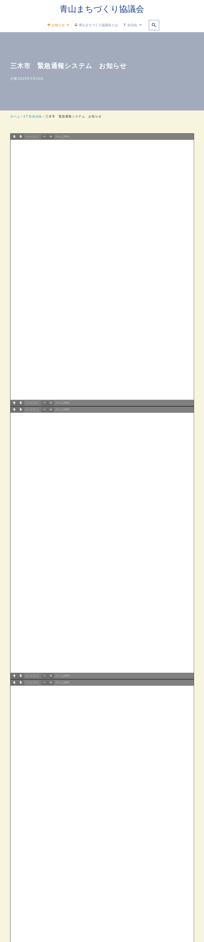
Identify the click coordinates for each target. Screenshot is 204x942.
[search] (154, 25)
